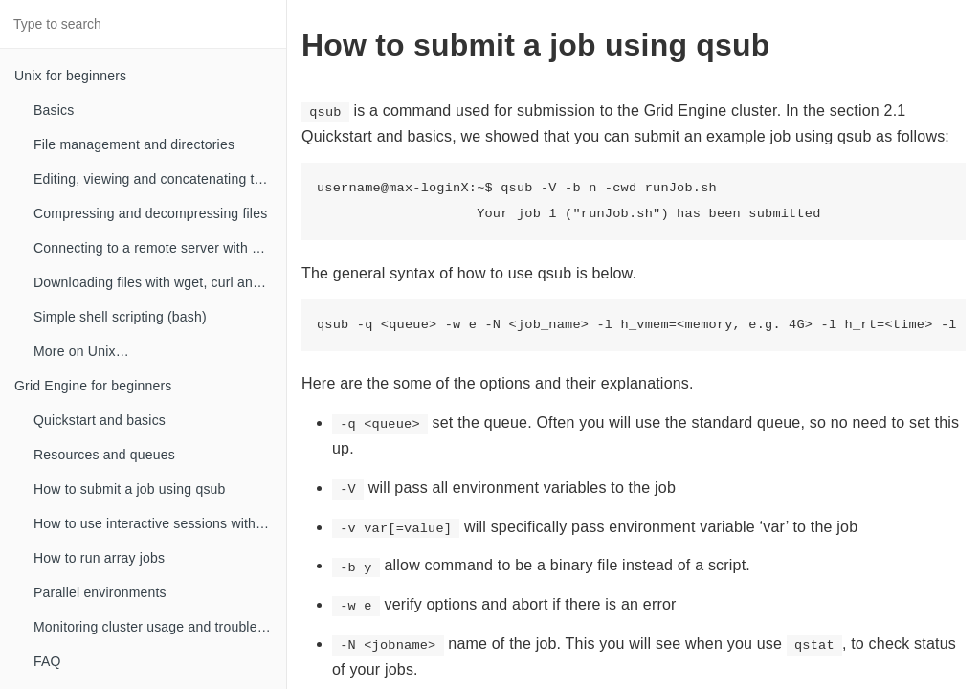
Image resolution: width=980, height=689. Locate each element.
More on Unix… (81, 351)
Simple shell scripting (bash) (120, 316)
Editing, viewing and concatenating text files (159, 179)
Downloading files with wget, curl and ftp (156, 282)
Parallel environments (100, 592)
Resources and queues (104, 454)
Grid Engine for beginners (93, 385)
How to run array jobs (99, 558)
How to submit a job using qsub (129, 489)
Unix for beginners (70, 75)
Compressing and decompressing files (150, 213)
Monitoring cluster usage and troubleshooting (159, 626)
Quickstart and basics (99, 420)
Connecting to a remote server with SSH (156, 248)
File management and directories (133, 144)
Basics (53, 110)
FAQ (47, 661)
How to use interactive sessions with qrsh (159, 523)
